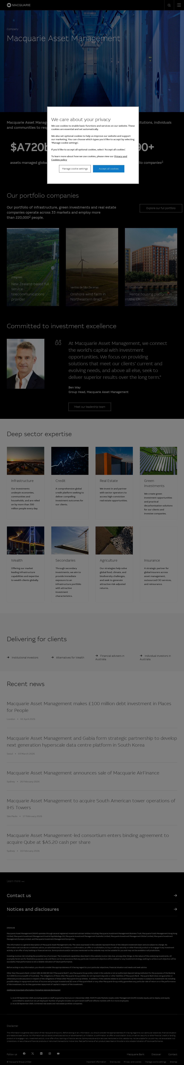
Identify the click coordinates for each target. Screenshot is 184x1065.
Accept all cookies (109, 168)
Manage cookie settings (75, 168)
